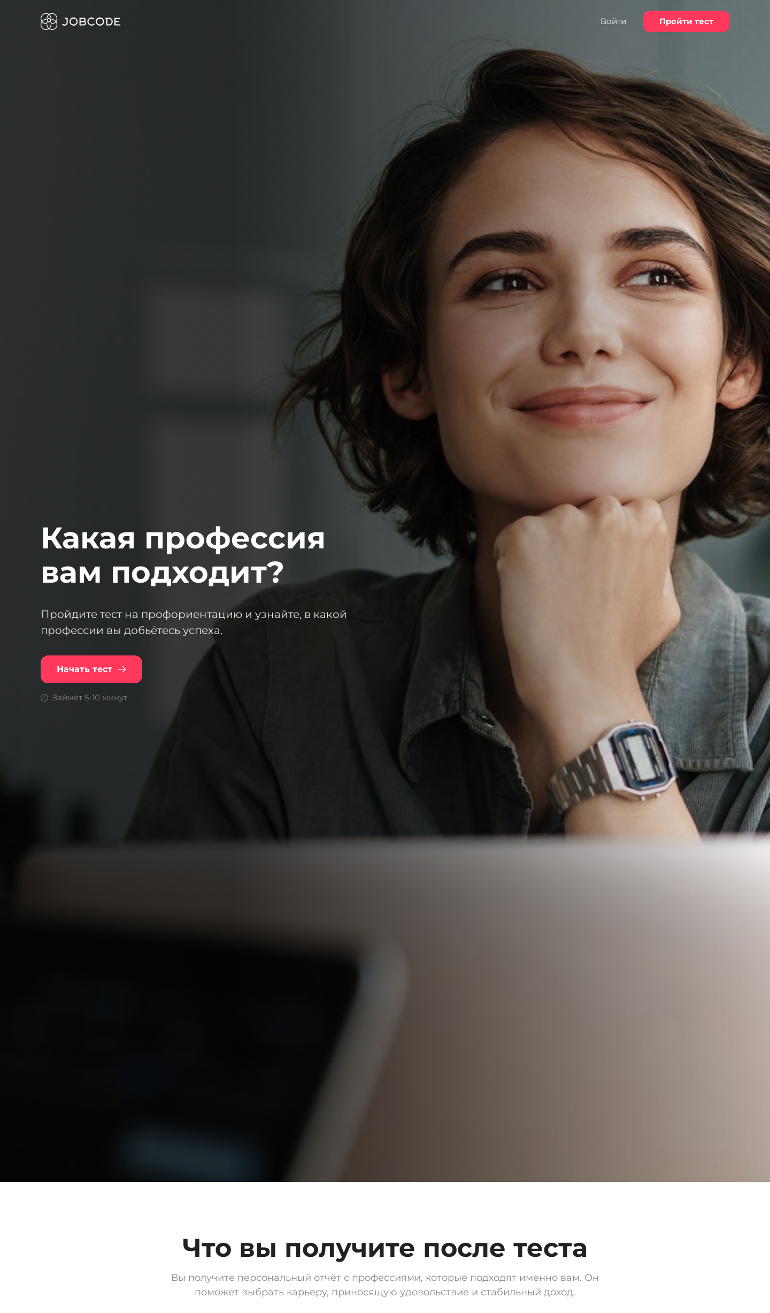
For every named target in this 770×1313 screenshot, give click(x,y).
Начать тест (91, 669)
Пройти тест (686, 21)
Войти (613, 21)
